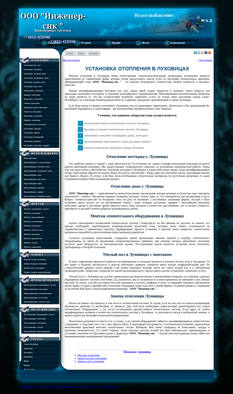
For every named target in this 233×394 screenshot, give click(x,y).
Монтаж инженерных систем (36, 209)
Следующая (205, 60)
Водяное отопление (32, 95)
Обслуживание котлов (33, 327)
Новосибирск (28, 386)
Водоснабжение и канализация (37, 162)
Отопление (40, 60)
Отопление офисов (32, 133)
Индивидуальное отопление (36, 107)
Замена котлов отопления (35, 259)
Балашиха (28, 352)
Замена (37, 254)
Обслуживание (43, 309)
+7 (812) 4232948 (36, 37)
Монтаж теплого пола (33, 230)
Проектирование (45, 280)
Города (37, 339)
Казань (102, 386)
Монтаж (37, 204)
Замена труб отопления (34, 268)
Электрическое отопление (35, 124)
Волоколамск (29, 369)
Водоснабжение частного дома (37, 166)
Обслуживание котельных (35, 323)
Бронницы (28, 357)
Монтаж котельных (32, 226)
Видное (27, 365)
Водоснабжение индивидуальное (37, 196)
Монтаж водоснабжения (34, 217)
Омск (93, 386)
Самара (84, 386)
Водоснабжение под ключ (35, 179)
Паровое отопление (32, 120)
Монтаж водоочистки (33, 238)
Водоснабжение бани (32, 183)
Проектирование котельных (36, 297)
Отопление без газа (32, 65)
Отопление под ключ (33, 86)
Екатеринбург (46, 386)
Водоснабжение (44, 153)
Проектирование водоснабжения (37, 293)
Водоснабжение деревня (34, 188)
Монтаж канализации (33, 221)
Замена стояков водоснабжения (37, 272)
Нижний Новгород (66, 386)
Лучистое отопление (32, 111)
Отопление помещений (33, 137)
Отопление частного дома (35, 73)
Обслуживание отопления (35, 319)
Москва (112, 386)
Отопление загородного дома (36, 78)
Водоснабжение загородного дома (38, 171)
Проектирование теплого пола (37, 302)
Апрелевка (28, 348)
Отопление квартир (32, 128)
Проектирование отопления (36, 289)
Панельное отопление (33, 116)
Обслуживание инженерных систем (39, 314)
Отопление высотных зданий (36, 145)
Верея (26, 361)
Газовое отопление (32, 103)
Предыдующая (71, 60)
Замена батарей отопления (35, 264)
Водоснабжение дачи (32, 175)
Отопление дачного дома (34, 82)
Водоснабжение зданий (33, 192)
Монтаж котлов (30, 242)
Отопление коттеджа (33, 69)
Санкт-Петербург (31, 344)
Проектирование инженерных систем (40, 285)
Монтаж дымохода (32, 234)
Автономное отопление (33, 90)
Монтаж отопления (32, 213)
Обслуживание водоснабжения (37, 331)
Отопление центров (32, 141)
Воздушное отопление (33, 99)
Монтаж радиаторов (32, 247)
